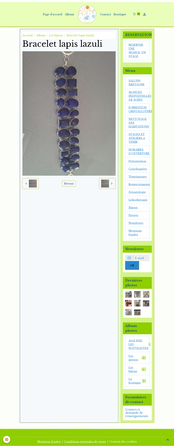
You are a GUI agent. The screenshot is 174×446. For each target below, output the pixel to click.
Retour (69, 183)
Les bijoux (56, 35)
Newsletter (136, 223)
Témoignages (138, 176)
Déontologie (137, 192)
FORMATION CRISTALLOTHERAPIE (139, 109)
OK (132, 265)
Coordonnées (138, 168)
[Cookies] (6, 439)
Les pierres (137, 357)
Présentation (137, 161)
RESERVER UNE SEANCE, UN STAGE (137, 50)
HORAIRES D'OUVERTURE (139, 151)
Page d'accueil (52, 14)
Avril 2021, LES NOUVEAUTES (139, 344)
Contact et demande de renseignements (136, 413)
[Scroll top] (168, 440)
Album (69, 14)
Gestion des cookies (123, 441)
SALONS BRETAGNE (137, 82)
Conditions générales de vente (85, 441)
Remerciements (139, 184)
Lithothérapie (138, 199)
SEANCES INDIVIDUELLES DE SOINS (139, 96)
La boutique (137, 380)
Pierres (133, 215)
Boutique (119, 14)
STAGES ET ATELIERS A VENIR (137, 138)
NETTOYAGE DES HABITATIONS (139, 122)
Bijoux (133, 207)
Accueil (27, 35)
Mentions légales (135, 232)
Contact (105, 14)
